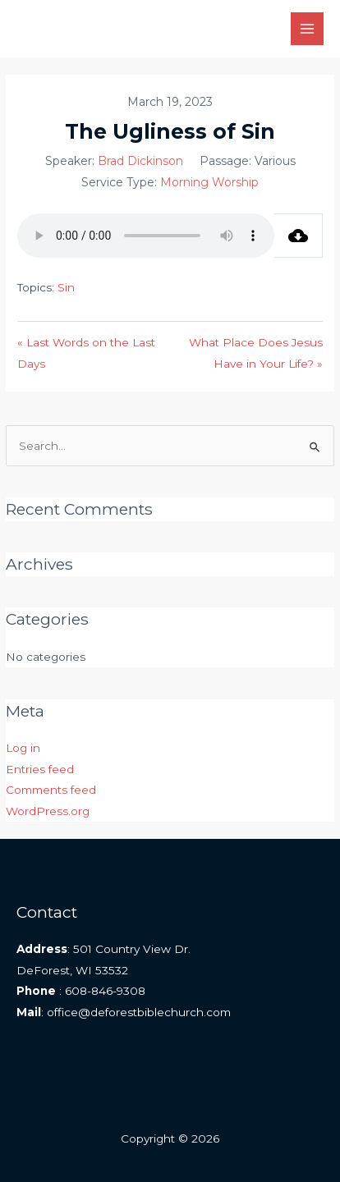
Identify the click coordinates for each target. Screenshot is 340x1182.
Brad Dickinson (140, 160)
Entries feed (40, 769)
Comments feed (51, 789)
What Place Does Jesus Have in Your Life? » (256, 352)
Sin (66, 287)
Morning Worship (209, 182)
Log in (23, 747)
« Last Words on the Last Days (86, 352)
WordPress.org (48, 811)
